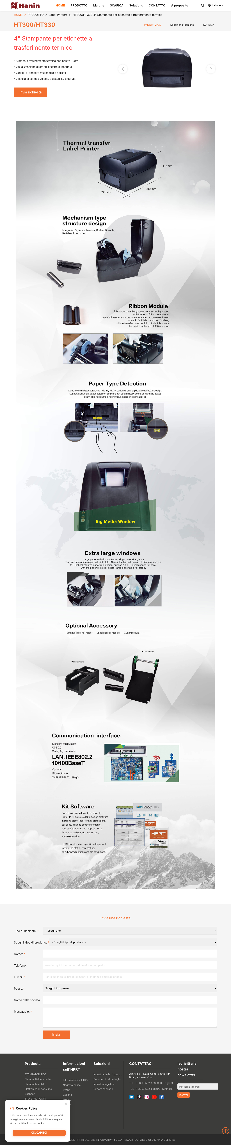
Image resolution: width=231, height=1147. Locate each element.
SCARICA (116, 5)
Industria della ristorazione (107, 1076)
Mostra (67, 1101)
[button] (210, 69)
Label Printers (58, 15)
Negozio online (72, 1086)
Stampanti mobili (35, 1085)
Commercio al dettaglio (107, 1081)
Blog (65, 1111)
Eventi (66, 1091)
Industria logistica (104, 1085)
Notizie (67, 1106)
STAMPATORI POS (35, 1076)
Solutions (136, 5)
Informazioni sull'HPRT (76, 1081)
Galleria (67, 1096)
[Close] (66, 1104)
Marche (98, 5)
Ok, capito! (39, 1133)
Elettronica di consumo (38, 1090)
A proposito (179, 5)
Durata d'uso (144, 1141)
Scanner (30, 1095)
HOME (60, 5)
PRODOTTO (79, 5)
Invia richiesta (32, 93)
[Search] (202, 5)
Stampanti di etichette (38, 1081)
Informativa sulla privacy (115, 1141)
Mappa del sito (164, 1141)
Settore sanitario (103, 1090)
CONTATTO (157, 5)
